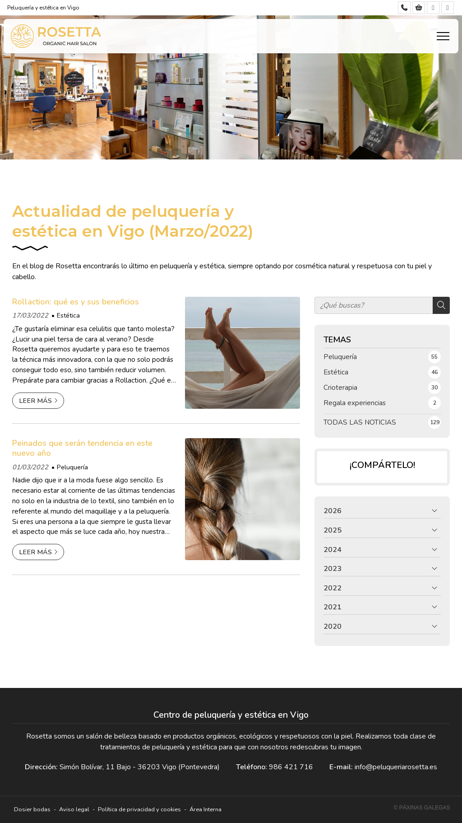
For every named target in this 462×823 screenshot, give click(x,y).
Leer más (35, 400)
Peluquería (72, 467)
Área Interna (205, 809)
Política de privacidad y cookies (139, 809)
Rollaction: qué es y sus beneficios (75, 302)
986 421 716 (291, 767)
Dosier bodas (32, 809)
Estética (68, 315)
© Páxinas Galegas (422, 807)
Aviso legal (74, 809)
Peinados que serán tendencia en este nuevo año (82, 448)
